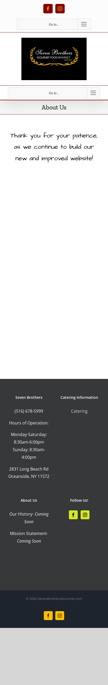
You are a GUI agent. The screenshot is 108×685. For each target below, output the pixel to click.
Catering (79, 411)
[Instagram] (85, 514)
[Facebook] (73, 514)
